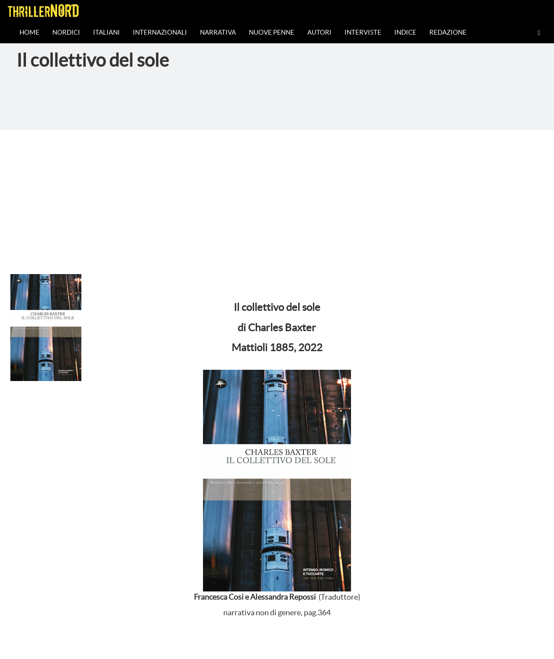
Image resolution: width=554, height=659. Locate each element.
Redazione (448, 32)
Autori (319, 32)
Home (29, 32)
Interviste (363, 32)
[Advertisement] (277, 194)
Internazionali (160, 32)
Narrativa (218, 32)
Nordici (66, 32)
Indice (405, 32)
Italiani (106, 32)
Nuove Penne (271, 32)
